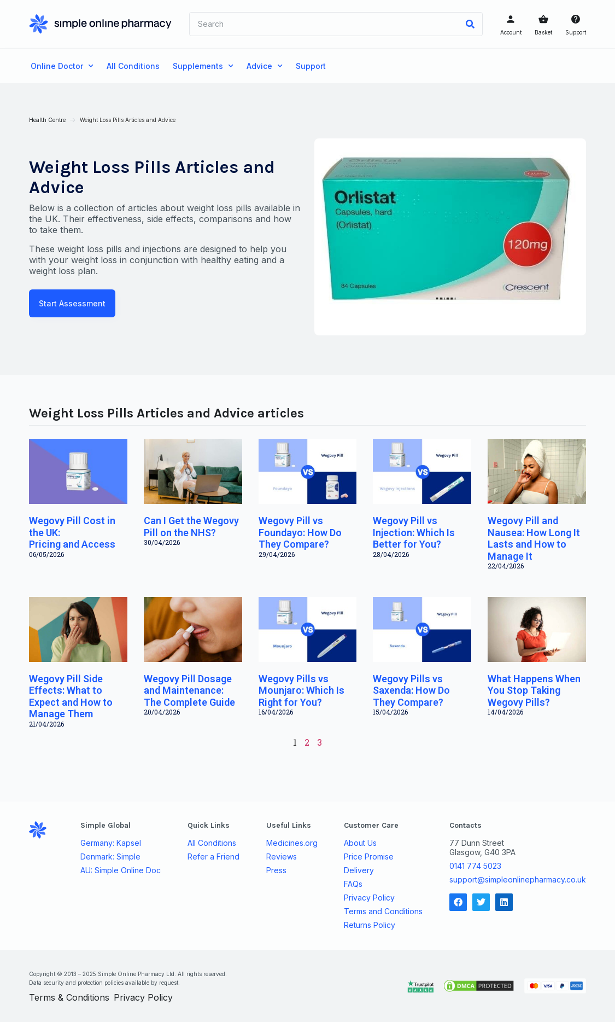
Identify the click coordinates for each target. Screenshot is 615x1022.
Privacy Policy (368, 896)
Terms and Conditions (382, 910)
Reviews (281, 855)
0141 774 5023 (474, 864)
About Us (359, 842)
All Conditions (133, 66)
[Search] (468, 24)
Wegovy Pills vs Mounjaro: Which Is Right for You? (301, 689)
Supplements (203, 66)
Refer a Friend (214, 855)
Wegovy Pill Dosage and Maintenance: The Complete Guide (190, 689)
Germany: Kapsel (112, 842)
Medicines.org (292, 842)
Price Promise (368, 855)
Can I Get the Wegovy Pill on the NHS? (192, 526)
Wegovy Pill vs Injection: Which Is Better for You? (414, 531)
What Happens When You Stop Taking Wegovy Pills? (533, 689)
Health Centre (49, 120)
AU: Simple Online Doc (122, 869)
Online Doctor (62, 66)
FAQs (352, 883)
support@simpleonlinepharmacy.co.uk (516, 878)
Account (509, 32)
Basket (541, 32)
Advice (265, 66)
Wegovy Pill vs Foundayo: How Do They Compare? (300, 531)
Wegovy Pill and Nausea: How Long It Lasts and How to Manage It (533, 537)
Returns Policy (369, 924)
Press (276, 869)
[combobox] (323, 24)
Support (574, 32)
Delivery (358, 869)
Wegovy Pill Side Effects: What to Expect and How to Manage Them (72, 695)
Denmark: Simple (112, 855)
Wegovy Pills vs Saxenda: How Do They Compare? (411, 689)
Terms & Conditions (71, 996)
